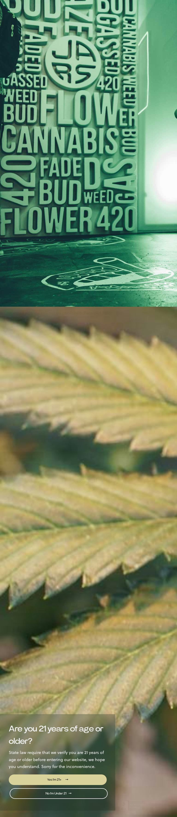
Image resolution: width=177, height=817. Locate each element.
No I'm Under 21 (58, 793)
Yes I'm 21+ (57, 779)
